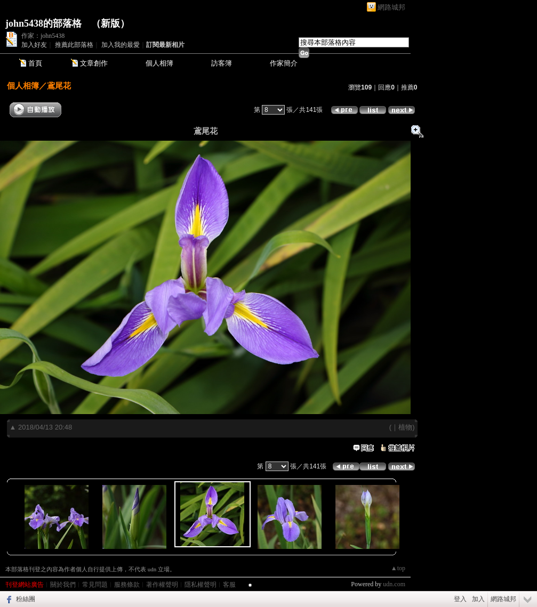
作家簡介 (284, 63)
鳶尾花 (59, 85)
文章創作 (94, 63)
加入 (478, 599)
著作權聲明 (162, 584)
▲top (398, 568)
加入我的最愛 (120, 44)
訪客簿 (221, 63)
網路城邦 (391, 7)
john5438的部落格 (43, 23)
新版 (110, 23)
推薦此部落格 (74, 44)
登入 (460, 599)
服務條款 (127, 584)
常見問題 (95, 584)
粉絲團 (25, 599)
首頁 (35, 63)
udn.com (394, 584)
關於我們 (63, 584)
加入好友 (34, 44)
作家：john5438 (43, 35)
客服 (229, 584)
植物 (405, 427)
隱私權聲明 (201, 584)
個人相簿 (159, 63)
